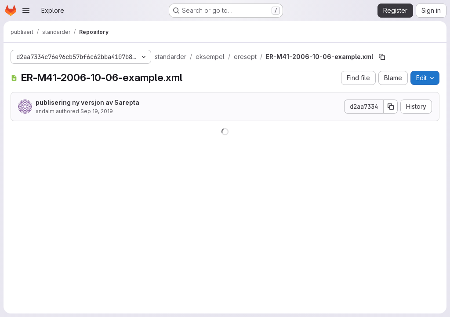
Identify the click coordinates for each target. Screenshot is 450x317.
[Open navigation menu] (26, 11)
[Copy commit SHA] (391, 107)
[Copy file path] (382, 57)
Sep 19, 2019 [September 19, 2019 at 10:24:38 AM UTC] (96, 111)
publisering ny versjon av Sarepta (87, 102)
